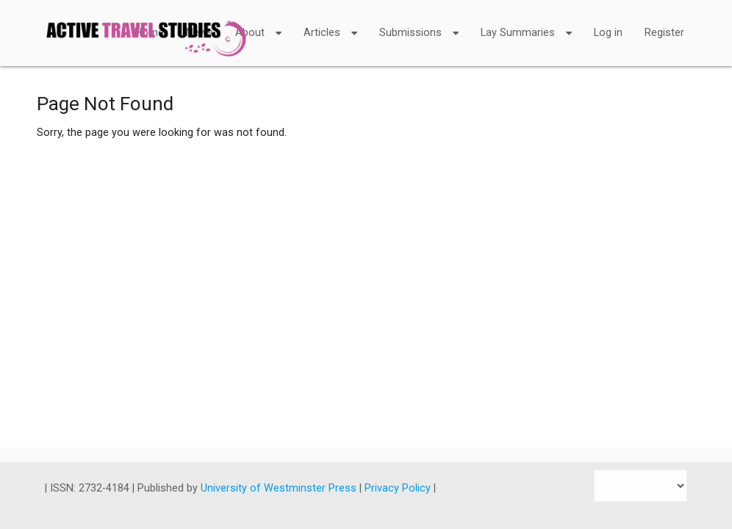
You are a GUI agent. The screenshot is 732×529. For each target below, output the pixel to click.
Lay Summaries (526, 23)
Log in (608, 32)
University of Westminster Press (280, 488)
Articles (330, 23)
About (258, 23)
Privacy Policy (399, 488)
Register (664, 32)
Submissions (419, 23)
